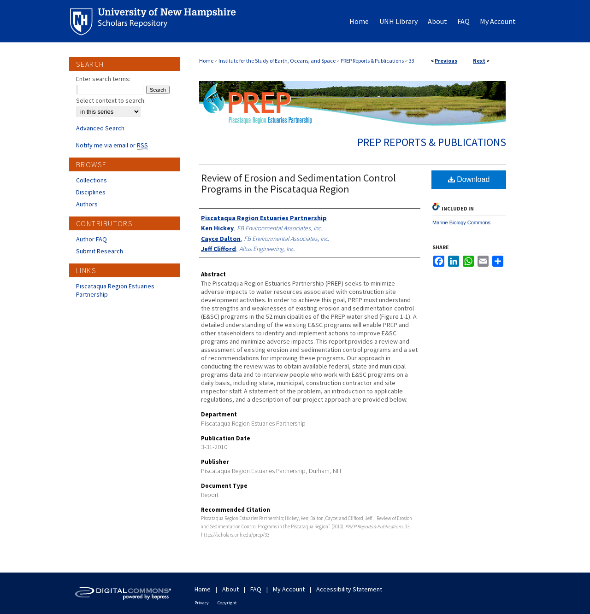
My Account (289, 589)
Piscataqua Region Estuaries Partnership (115, 290)
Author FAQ (91, 239)
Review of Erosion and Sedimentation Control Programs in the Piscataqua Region (298, 183)
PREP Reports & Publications (372, 60)
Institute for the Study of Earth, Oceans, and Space (277, 60)
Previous (446, 60)
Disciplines (91, 192)
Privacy (202, 603)
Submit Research (99, 251)
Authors (87, 204)
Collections (91, 180)
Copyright (227, 603)
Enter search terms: (103, 79)
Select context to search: (111, 100)
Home (206, 60)
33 (411, 60)
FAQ (255, 589)
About (230, 589)
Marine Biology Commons (461, 222)
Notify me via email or (112, 145)
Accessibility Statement (349, 589)
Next (479, 60)
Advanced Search (100, 128)
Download (469, 179)
